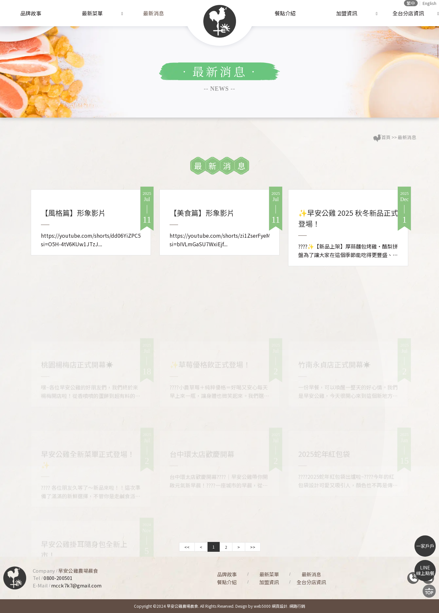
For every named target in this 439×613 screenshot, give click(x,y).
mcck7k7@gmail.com (76, 585)
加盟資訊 (346, 13)
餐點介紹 (285, 13)
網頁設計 (279, 606)
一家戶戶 (425, 546)
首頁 (386, 137)
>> (252, 547)
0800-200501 (58, 577)
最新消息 (153, 13)
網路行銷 (297, 606)
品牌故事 (30, 13)
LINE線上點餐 (425, 570)
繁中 (411, 3)
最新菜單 (92, 13)
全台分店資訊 (408, 13)
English (429, 3)
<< (187, 547)
